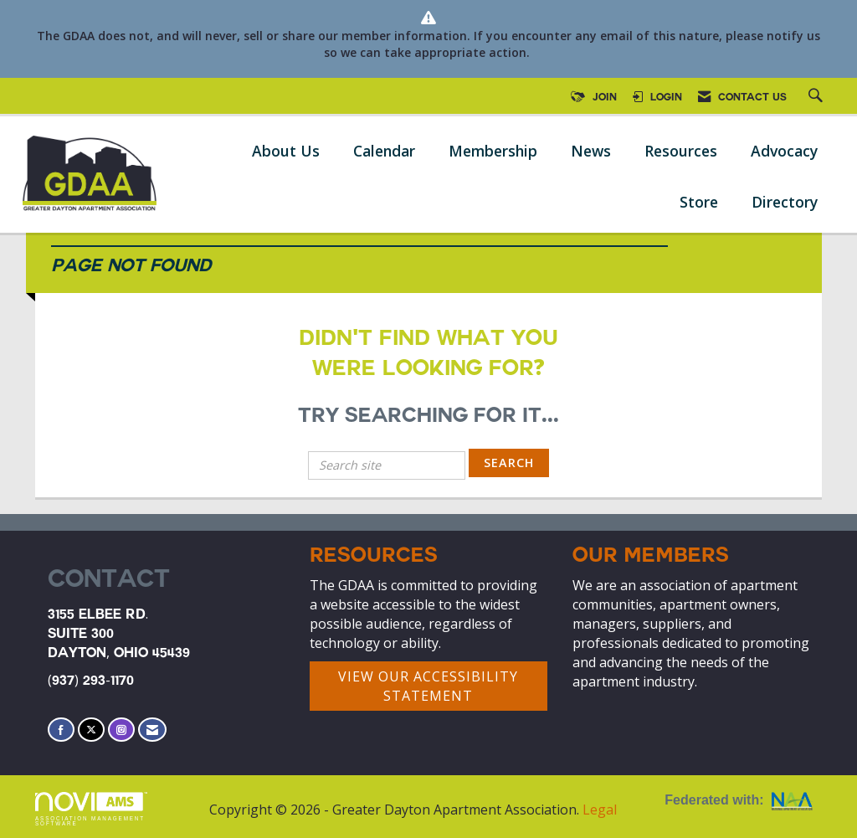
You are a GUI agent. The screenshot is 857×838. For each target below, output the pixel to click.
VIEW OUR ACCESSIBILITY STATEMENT (428, 686)
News (591, 151)
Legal (599, 809)
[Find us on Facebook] (61, 729)
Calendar (384, 151)
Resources (680, 151)
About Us (286, 151)
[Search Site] (818, 98)
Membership (493, 151)
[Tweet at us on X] (91, 729)
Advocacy (784, 151)
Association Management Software (91, 809)
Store (699, 202)
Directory (785, 202)
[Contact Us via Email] (152, 729)
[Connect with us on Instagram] (121, 729)
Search (509, 462)
